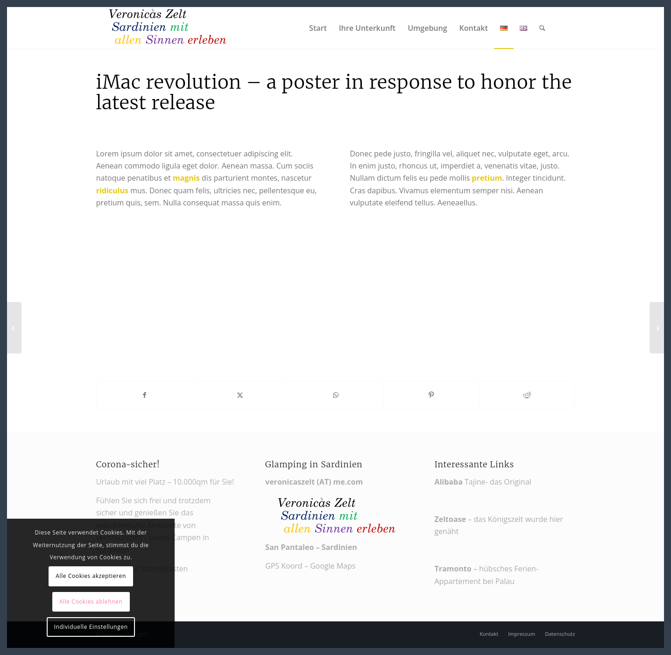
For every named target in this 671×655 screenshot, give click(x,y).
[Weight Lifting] (657, 327)
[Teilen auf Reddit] (527, 395)
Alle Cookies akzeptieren (91, 576)
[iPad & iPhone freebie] (14, 327)
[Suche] (542, 28)
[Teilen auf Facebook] (144, 395)
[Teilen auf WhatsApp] (335, 395)
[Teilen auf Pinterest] (431, 395)
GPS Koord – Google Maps (310, 566)
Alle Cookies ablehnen (91, 602)
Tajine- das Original (484, 482)
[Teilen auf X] (240, 395)
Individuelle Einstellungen (91, 627)
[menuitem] (318, 28)
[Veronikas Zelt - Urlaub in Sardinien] (166, 28)
